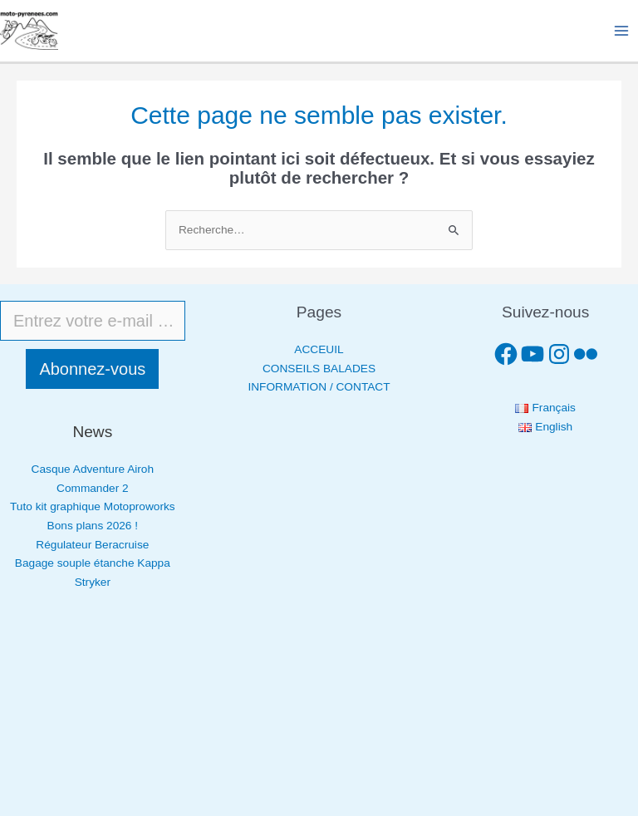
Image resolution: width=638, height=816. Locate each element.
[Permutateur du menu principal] (622, 31)
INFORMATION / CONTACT (319, 387)
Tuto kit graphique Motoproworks (92, 506)
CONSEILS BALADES (319, 368)
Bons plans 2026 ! (92, 525)
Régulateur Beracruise (92, 544)
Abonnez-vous (92, 369)
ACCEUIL (318, 349)
